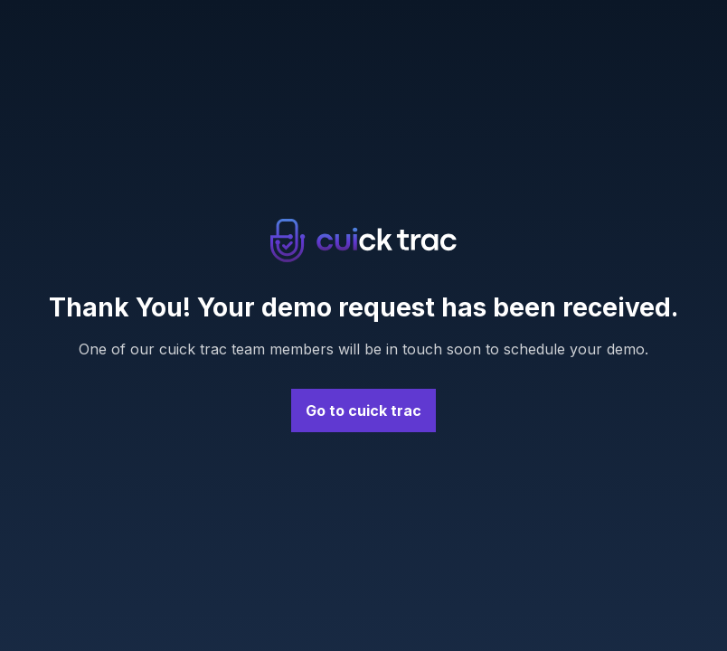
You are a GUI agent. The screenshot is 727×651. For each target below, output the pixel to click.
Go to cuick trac (363, 410)
